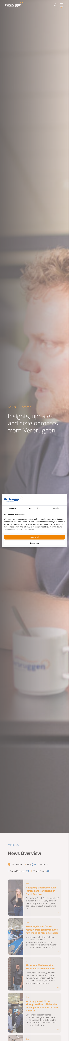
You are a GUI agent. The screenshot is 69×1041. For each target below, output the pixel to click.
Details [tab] (56, 508)
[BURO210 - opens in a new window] (56, 499)
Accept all (34, 537)
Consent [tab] (12, 508)
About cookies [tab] (34, 508)
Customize (34, 543)
